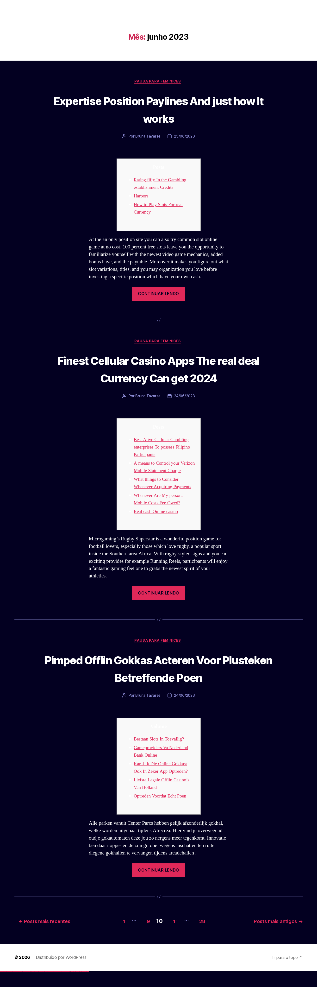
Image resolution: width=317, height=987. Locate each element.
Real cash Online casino (158, 528)
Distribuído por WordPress (61, 973)
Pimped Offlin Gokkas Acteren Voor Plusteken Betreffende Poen (158, 685)
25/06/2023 (185, 137)
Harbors (142, 196)
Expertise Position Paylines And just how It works (158, 109)
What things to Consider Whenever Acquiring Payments (158, 495)
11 (172, 936)
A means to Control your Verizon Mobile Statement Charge (160, 472)
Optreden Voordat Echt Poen (163, 813)
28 (203, 936)
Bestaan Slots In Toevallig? (161, 756)
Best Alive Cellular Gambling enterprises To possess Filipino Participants (164, 448)
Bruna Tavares (147, 137)
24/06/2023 (185, 397)
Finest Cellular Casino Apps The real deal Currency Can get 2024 (158, 370)
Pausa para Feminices (158, 82)
